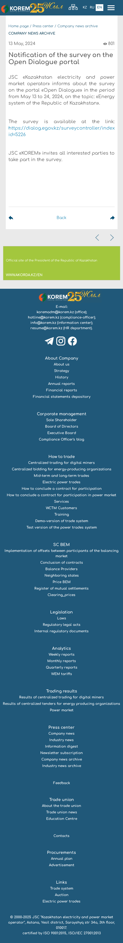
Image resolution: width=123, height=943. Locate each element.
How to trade (61, 457)
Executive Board (61, 433)
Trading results (61, 691)
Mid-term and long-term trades (61, 476)
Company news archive (77, 26)
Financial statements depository (61, 397)
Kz (85, 7)
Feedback (61, 783)
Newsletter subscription (61, 753)
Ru (92, 7)
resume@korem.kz (46, 328)
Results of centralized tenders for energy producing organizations (61, 704)
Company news (61, 734)
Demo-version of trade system (61, 521)
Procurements (61, 852)
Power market (61, 710)
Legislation (61, 612)
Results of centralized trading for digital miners (61, 697)
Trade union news (61, 812)
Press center (43, 26)
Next (99, 217)
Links (61, 882)
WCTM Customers (61, 508)
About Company (61, 358)
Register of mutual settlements (61, 588)
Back (61, 218)
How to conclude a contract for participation (62, 489)
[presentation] (97, 237)
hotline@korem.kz (43, 317)
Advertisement (61, 865)
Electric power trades (61, 482)
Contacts (61, 836)
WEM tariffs (61, 674)
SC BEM (61, 545)
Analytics (61, 648)
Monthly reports (61, 661)
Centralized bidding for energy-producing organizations (61, 469)
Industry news (61, 740)
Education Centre (61, 819)
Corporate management (61, 414)
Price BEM (62, 582)
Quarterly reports (61, 667)
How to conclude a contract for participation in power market (61, 495)
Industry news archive (61, 766)
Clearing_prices (61, 595)
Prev (23, 217)
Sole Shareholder (61, 420)
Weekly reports (62, 655)
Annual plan (61, 859)
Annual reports (61, 384)
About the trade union (61, 806)
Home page (18, 26)
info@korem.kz (43, 323)
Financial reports (61, 390)
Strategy (61, 371)
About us (62, 364)
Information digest (61, 746)
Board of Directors (61, 426)
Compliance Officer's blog (61, 439)
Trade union (61, 800)
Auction (61, 895)
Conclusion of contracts (61, 563)
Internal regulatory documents (61, 631)
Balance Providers (61, 569)
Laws (61, 618)
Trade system (61, 888)
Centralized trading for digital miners (61, 463)
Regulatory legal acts (61, 625)
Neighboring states (61, 575)
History (61, 377)
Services (61, 502)
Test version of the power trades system (61, 527)
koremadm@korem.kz (55, 312)
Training (61, 514)
